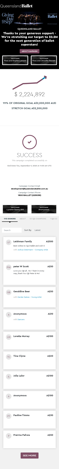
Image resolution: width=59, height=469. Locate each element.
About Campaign (29, 51)
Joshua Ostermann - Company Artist (33, 250)
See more (29, 455)
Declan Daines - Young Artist (30, 297)
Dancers (21, 319)
